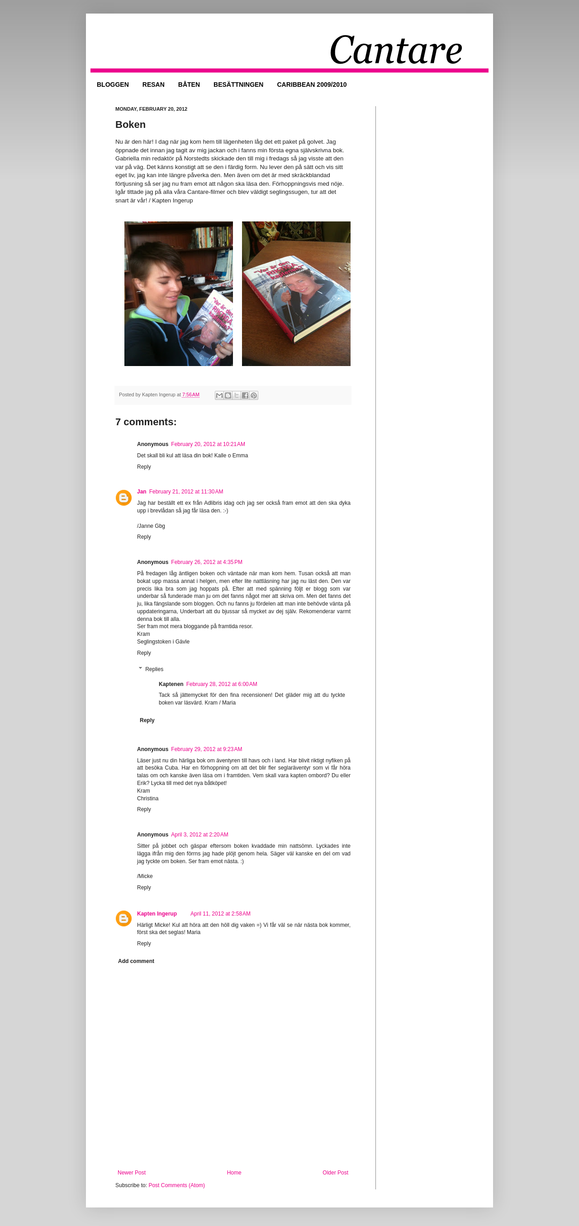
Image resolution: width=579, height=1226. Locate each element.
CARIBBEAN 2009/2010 (311, 84)
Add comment (136, 961)
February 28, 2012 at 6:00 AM (221, 684)
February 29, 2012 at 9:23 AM (206, 749)
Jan (142, 492)
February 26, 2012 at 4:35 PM (206, 562)
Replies (154, 669)
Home (234, 1173)
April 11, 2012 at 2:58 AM (220, 914)
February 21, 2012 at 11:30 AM (186, 492)
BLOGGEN (113, 84)
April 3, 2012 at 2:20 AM (199, 834)
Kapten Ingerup (157, 914)
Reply (144, 467)
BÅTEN (189, 84)
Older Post (335, 1173)
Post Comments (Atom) (176, 1185)
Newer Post (132, 1173)
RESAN (153, 84)
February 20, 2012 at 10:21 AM (208, 444)
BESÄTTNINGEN (238, 84)
